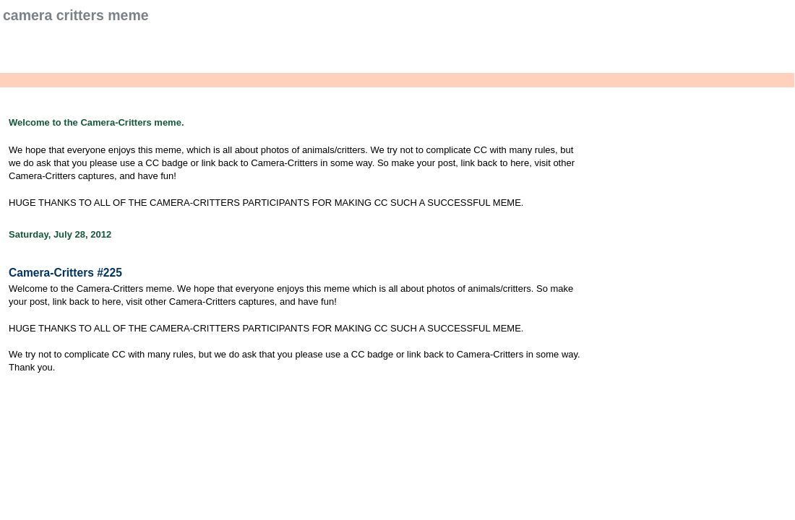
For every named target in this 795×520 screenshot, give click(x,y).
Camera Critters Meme (76, 15)
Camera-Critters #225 (65, 272)
